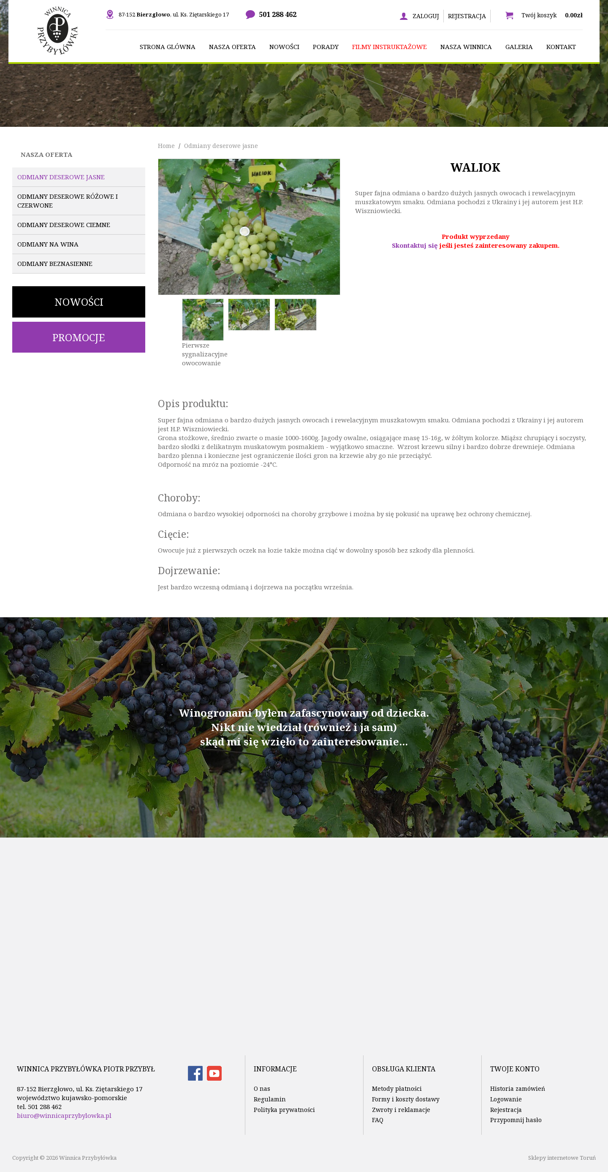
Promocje (78, 337)
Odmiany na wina (48, 244)
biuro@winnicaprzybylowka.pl (64, 1115)
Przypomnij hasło (516, 1120)
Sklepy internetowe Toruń (562, 1157)
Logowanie (506, 1099)
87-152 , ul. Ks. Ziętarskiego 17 (174, 14)
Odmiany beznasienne (54, 263)
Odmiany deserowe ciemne (63, 224)
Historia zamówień (517, 1088)
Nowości (78, 302)
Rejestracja (467, 16)
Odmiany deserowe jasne (61, 177)
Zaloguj (426, 16)
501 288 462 (277, 14)
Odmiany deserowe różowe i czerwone (67, 200)
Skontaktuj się (415, 245)
